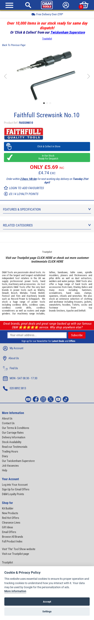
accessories (29, 284)
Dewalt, (5, 292)
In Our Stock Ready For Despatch (47, 157)
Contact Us (8, 423)
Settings (47, 611)
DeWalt (82, 310)
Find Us (10, 368)
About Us (11, 358)
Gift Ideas (7, 527)
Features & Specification (47, 209)
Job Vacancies (10, 465)
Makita (41, 289)
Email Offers (9, 532)
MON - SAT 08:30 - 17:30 (20, 378)
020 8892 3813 (14, 388)
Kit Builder (7, 508)
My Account (13, 348)
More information (15, 591)
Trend (33, 292)
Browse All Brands (12, 536)
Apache (70, 310)
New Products (10, 513)
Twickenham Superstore (67, 32)
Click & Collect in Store (47, 146)
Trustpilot (47, 38)
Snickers (60, 310)
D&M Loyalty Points (13, 494)
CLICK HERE (44, 258)
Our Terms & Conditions (15, 428)
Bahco (85, 287)
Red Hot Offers (10, 518)
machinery (13, 284)
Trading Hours (10, 451)
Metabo (24, 292)
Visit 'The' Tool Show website (18, 549)
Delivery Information (13, 437)
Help (4, 470)
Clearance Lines (11, 522)
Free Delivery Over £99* (47, 14)
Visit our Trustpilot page (15, 554)
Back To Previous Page (13, 45)
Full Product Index (12, 541)
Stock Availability (11, 442)
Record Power (18, 298)
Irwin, (70, 287)
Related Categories (47, 225)
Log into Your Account (15, 484)
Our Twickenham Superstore (18, 461)
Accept (47, 601)
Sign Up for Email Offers (15, 489)
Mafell (41, 292)
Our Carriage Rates (13, 432)
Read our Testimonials (14, 447)
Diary (5, 456)
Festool (6, 295)
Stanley (76, 287)
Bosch (14, 292)
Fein (18, 295)
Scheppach (34, 298)
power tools (31, 281)
